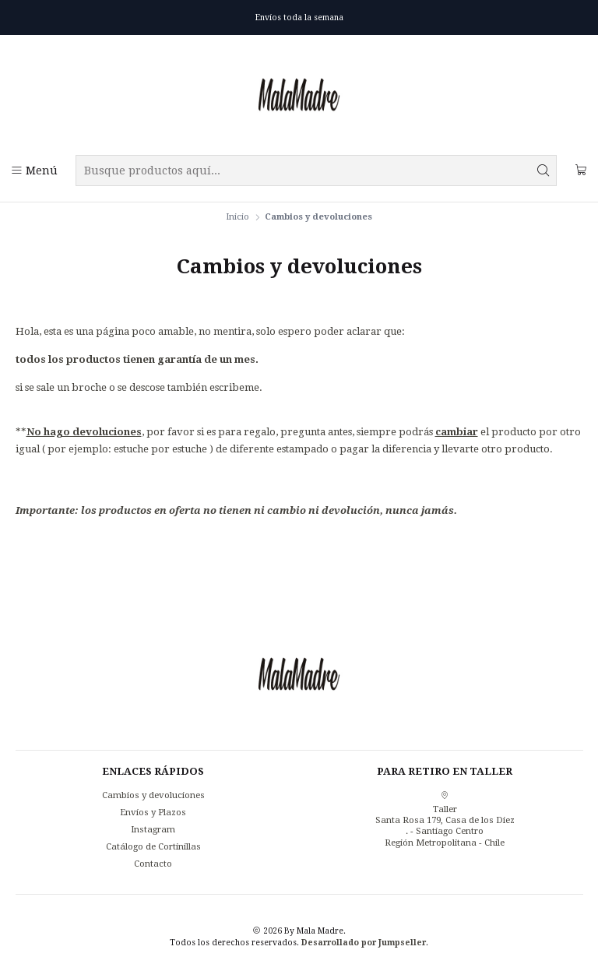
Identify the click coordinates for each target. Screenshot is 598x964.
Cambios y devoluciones (153, 795)
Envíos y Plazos (153, 812)
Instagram (153, 829)
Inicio (237, 217)
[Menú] (34, 170)
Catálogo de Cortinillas (153, 846)
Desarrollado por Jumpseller (363, 942)
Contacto (153, 863)
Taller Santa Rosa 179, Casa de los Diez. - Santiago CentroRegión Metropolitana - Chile (445, 819)
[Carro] (581, 170)
